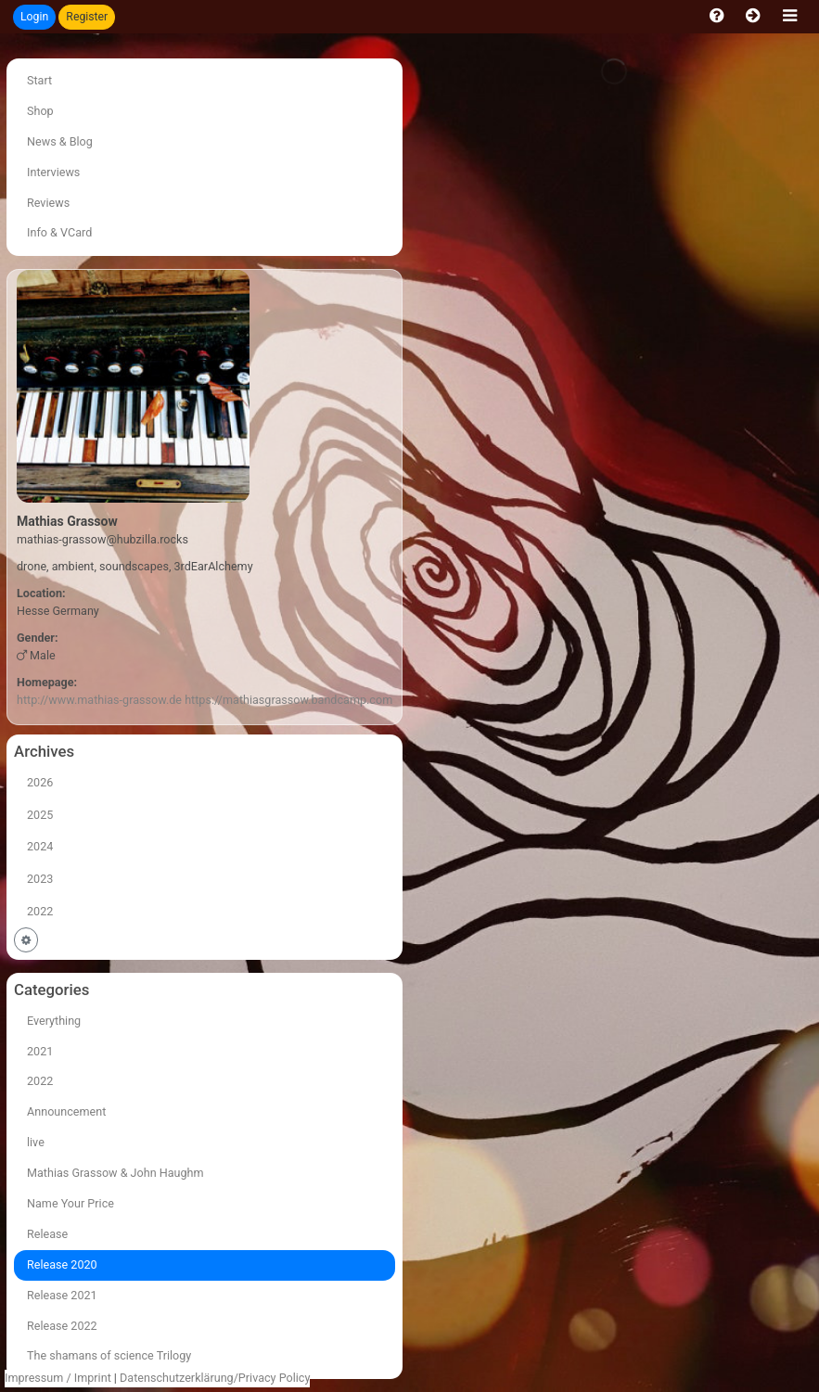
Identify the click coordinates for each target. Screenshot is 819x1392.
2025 (40, 815)
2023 (40, 879)
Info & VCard (59, 232)
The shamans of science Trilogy (109, 1355)
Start (39, 80)
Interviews (53, 172)
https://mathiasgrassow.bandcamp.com (288, 700)
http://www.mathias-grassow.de (99, 700)
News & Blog (60, 141)
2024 (40, 846)
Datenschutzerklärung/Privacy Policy (215, 1378)
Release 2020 (62, 1264)
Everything (54, 1021)
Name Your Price (70, 1203)
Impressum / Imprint (58, 1378)
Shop (40, 111)
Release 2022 (62, 1326)
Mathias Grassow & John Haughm (115, 1173)
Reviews (48, 203)
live (36, 1142)
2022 (40, 911)
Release (47, 1234)
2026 (40, 782)
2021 (40, 1051)
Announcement (66, 1111)
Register (87, 16)
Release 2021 (62, 1295)
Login (34, 16)
